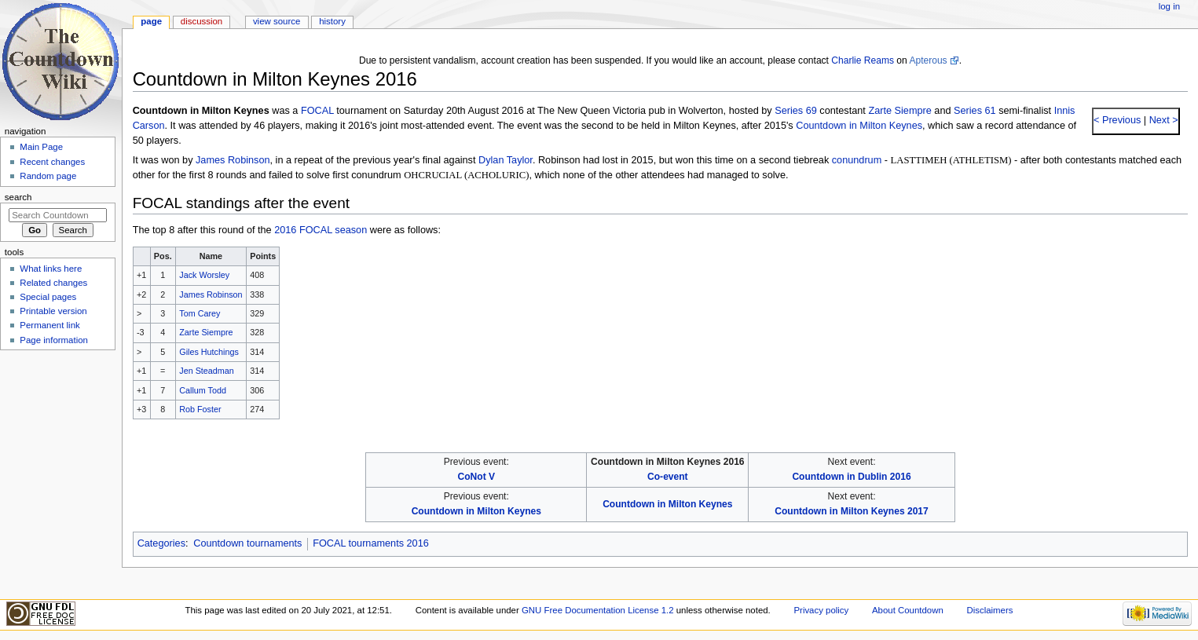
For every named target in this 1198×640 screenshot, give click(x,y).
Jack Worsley (204, 275)
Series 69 (796, 110)
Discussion (201, 21)
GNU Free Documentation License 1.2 (598, 610)
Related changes (53, 282)
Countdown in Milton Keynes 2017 (851, 511)
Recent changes (52, 161)
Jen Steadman (206, 370)
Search (18, 197)
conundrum (856, 160)
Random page (48, 176)
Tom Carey (199, 313)
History (332, 21)
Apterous (928, 60)
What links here (51, 268)
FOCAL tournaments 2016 (371, 543)
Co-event (667, 476)
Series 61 (975, 110)
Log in (1169, 6)
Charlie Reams (862, 60)
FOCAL (317, 110)
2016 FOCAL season (320, 230)
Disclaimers (989, 610)
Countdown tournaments (247, 543)
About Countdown (907, 610)
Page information (54, 340)
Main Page (41, 147)
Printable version (53, 311)
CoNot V (477, 476)
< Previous (1117, 120)
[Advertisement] (57, 473)
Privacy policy (820, 610)
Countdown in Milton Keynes (859, 125)
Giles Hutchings (209, 352)
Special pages (48, 297)
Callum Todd (202, 390)
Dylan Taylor (505, 160)
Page (151, 21)
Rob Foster (200, 409)
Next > (1162, 120)
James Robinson (233, 160)
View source (276, 21)
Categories (161, 543)
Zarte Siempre (899, 110)
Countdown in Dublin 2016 (851, 476)
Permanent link (49, 325)
